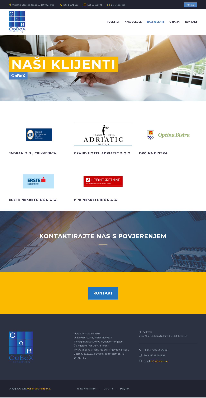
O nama (174, 21)
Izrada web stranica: (87, 390)
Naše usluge (133, 21)
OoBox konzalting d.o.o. (39, 389)
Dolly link (124, 390)
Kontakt (191, 21)
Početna (113, 21)
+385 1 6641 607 (70, 4)
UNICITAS (108, 390)
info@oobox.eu (118, 4)
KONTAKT (190, 4)
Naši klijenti (155, 21)
